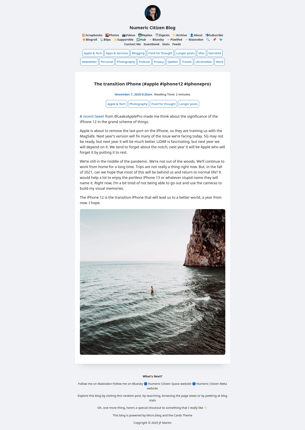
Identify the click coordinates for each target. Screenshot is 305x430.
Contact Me (132, 44)
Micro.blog (153, 415)
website (185, 384)
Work (219, 62)
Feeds (176, 44)
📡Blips (105, 39)
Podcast (144, 62)
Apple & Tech (93, 53)
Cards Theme (183, 415)
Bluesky (137, 384)
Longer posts (185, 53)
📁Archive (179, 35)
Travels (187, 62)
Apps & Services (117, 53)
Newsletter (89, 62)
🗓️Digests (162, 35)
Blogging (138, 53)
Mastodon (105, 384)
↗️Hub (141, 39)
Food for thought (160, 53)
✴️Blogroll (89, 39)
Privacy (159, 62)
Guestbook (151, 44)
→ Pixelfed (174, 39)
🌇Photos (112, 35)
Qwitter (173, 62)
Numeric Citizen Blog (153, 27)
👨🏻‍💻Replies (145, 35)
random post (132, 396)
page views (189, 396)
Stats (166, 44)
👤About (196, 35)
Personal (107, 62)
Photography (126, 62)
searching (153, 396)
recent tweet (93, 116)
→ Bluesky (156, 39)
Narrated (215, 53)
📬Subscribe (214, 35)
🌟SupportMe (123, 39)
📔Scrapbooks (92, 35)
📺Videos (128, 35)
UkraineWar (204, 62)
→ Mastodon (194, 39)
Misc (201, 53)
